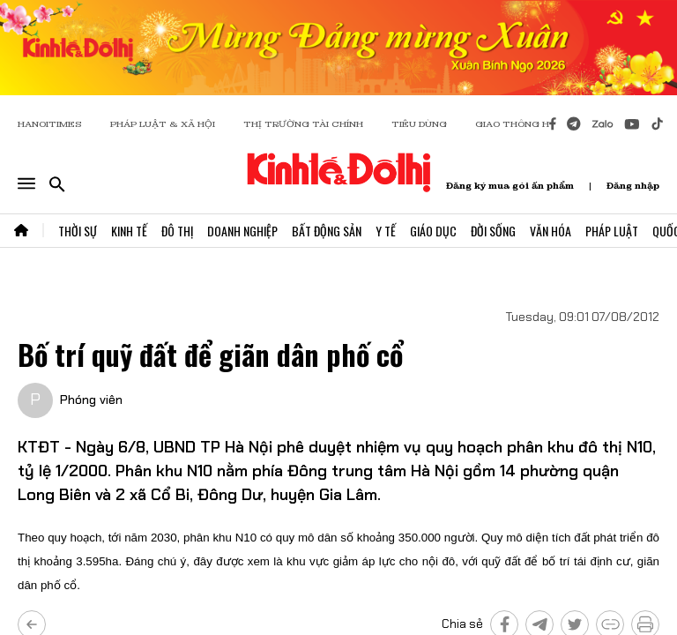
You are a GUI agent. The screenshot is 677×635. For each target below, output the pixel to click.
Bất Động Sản (326, 230)
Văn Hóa (550, 230)
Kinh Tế (129, 230)
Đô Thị (177, 230)
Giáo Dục (433, 230)
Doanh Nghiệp (242, 230)
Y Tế (386, 230)
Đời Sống (493, 230)
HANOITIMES (50, 124)
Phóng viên (91, 399)
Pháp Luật (611, 230)
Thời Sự (77, 230)
